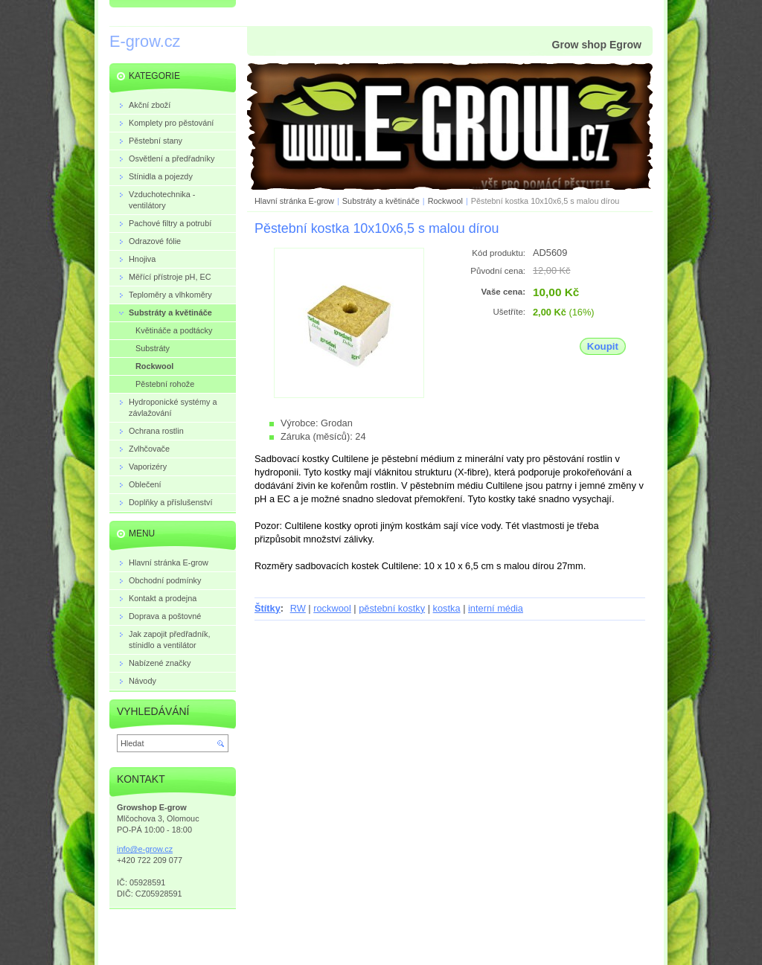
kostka (447, 608)
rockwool (332, 608)
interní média (495, 608)
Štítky (267, 608)
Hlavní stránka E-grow (294, 200)
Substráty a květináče (381, 200)
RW (298, 608)
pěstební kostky (392, 608)
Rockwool (446, 200)
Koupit (602, 346)
